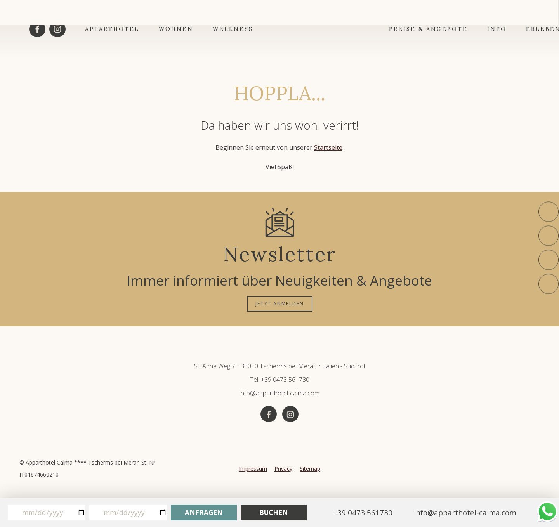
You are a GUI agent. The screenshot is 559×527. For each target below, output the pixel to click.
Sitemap (310, 468)
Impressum (253, 468)
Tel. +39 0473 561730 (279, 379)
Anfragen (204, 512)
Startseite (328, 147)
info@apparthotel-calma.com (279, 393)
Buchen (273, 512)
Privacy (283, 468)
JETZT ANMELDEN (279, 303)
